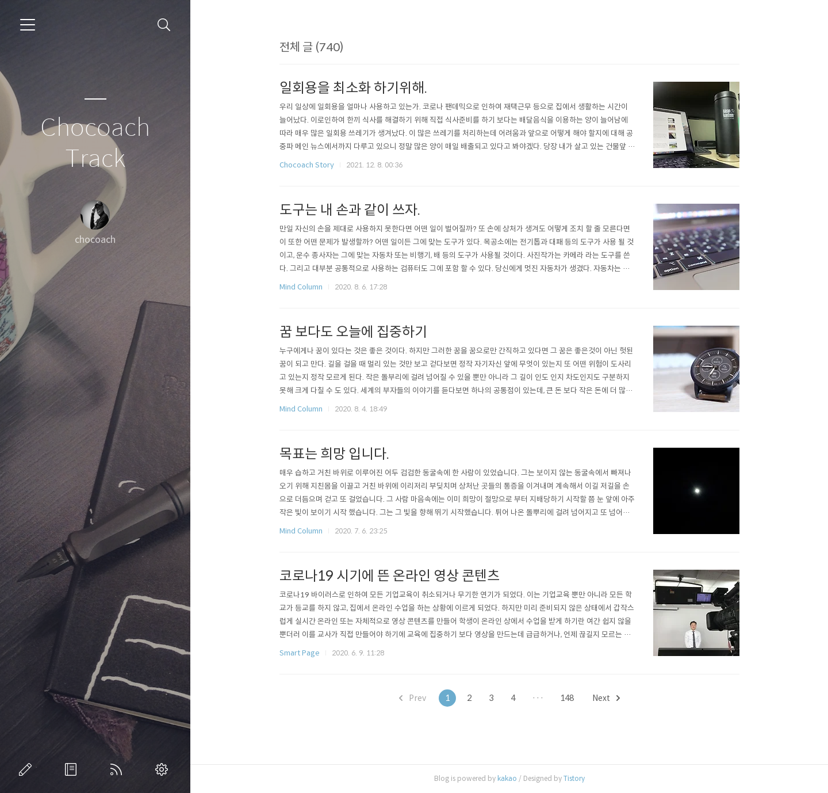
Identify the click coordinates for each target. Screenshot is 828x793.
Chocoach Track (95, 143)
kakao (507, 778)
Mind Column (301, 287)
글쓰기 (27, 769)
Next (606, 698)
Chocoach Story (306, 165)
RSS (118, 769)
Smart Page (299, 653)
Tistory (574, 778)
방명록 (73, 769)
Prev (412, 698)
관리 (164, 769)
